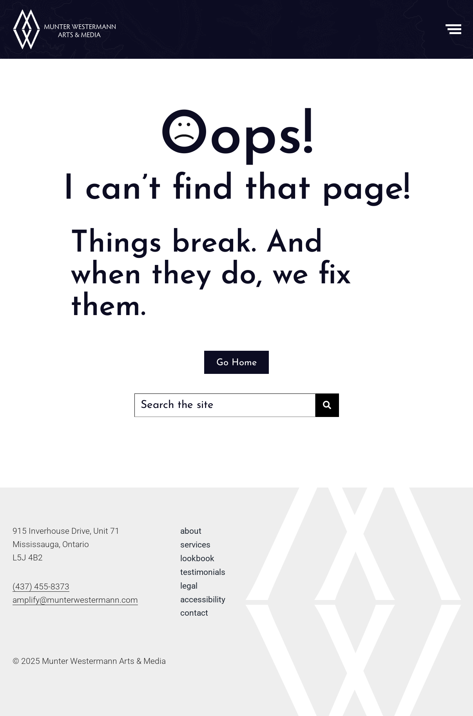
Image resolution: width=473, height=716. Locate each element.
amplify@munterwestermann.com (75, 600)
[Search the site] (224, 405)
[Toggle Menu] (454, 29)
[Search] (327, 405)
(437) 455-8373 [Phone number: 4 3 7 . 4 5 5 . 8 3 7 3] (41, 586)
